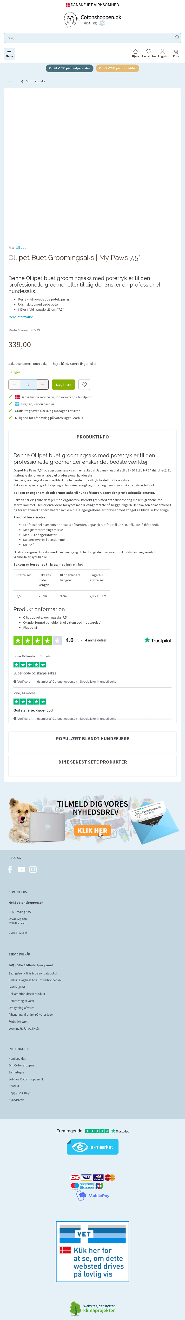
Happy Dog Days (19, 1093)
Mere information (20, 317)
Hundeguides (17, 1059)
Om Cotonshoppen (21, 1066)
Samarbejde (16, 1072)
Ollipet (21, 247)
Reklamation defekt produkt (27, 994)
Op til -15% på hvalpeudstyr (69, 68)
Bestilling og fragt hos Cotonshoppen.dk (35, 980)
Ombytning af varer (21, 1008)
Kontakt (14, 1086)
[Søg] (177, 38)
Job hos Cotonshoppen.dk (26, 1079)
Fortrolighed (17, 987)
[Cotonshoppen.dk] (92, 19)
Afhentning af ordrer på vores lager (31, 1015)
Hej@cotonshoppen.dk (26, 903)
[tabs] (176, 54)
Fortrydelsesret (18, 1021)
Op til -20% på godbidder (117, 68)
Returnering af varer (21, 1001)
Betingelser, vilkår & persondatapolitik (33, 973)
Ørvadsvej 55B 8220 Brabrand (18, 921)
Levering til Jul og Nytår (24, 1028)
